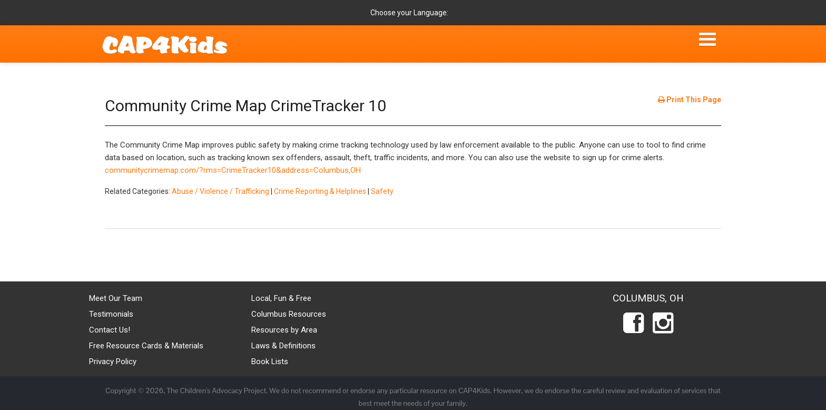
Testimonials (111, 314)
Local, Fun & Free (281, 298)
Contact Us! (109, 330)
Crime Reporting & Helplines (320, 191)
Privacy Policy (112, 361)
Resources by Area (284, 330)
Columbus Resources (288, 314)
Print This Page (689, 99)
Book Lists (269, 361)
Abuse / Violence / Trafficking (220, 191)
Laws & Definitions (283, 345)
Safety (382, 191)
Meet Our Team (115, 298)
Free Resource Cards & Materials (146, 345)
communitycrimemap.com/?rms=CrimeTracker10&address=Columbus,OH (233, 170)
